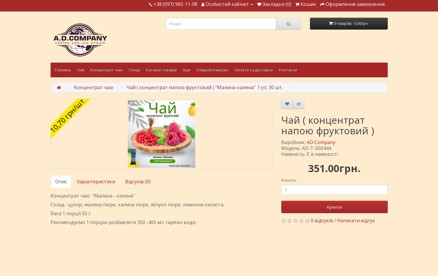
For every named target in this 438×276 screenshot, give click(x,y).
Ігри (186, 70)
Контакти (288, 70)
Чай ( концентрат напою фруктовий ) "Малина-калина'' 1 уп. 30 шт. (204, 87)
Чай (80, 70)
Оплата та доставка (254, 70)
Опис (61, 181)
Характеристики (96, 181)
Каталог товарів (161, 70)
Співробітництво (212, 70)
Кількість (288, 180)
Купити (334, 207)
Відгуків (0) (138, 181)
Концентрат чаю (106, 70)
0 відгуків (322, 220)
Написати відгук (356, 220)
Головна (63, 70)
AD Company (321, 142)
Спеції (134, 70)
